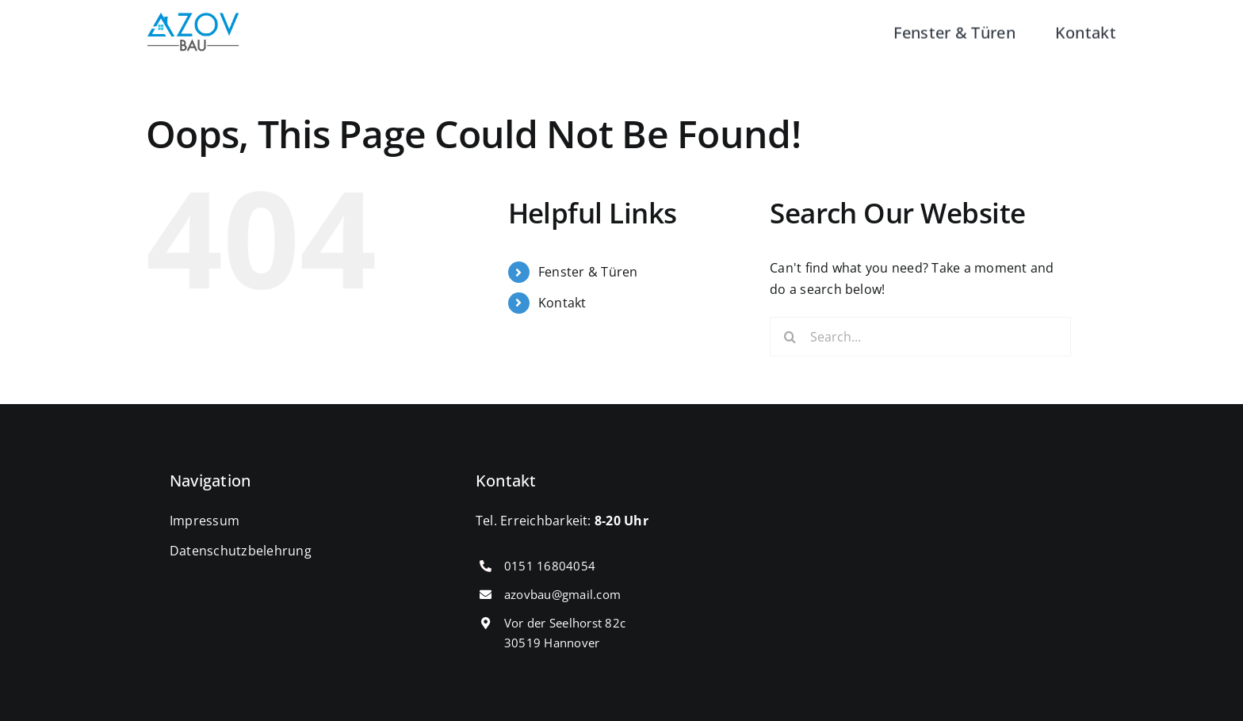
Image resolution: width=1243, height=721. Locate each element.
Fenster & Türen (588, 271)
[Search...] (920, 337)
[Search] (789, 337)
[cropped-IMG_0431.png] (193, 19)
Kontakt (562, 302)
